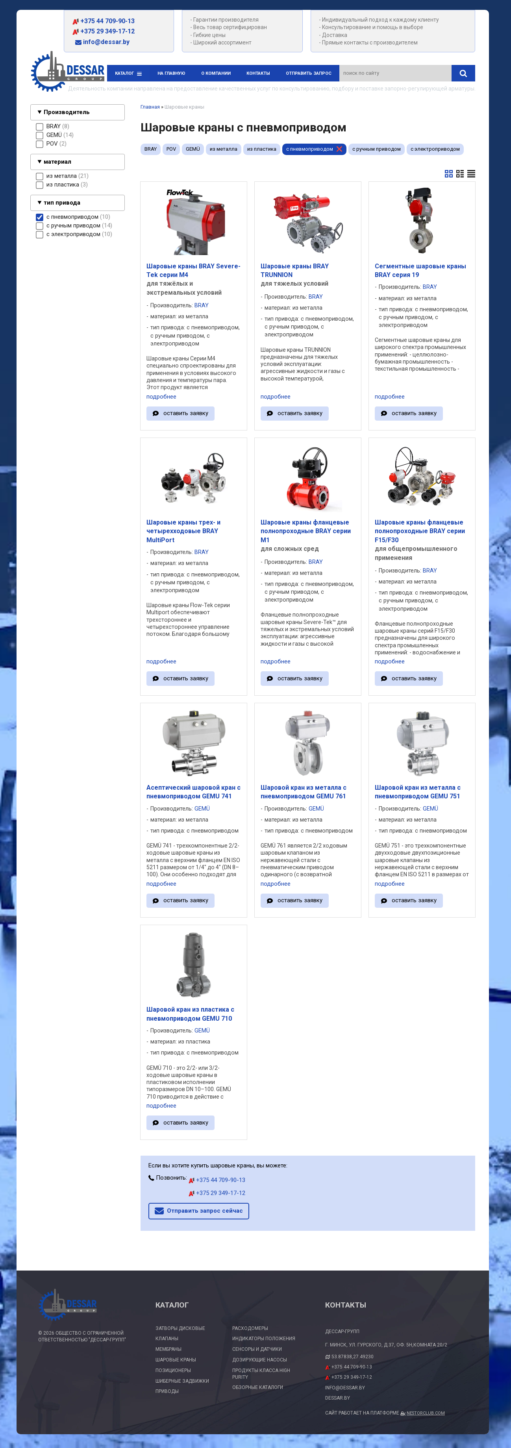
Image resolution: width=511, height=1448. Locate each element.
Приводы (167, 1391)
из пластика (261, 149)
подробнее (161, 396)
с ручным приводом (376, 149)
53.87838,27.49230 (352, 1356)
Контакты (258, 73)
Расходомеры (250, 1328)
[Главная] (67, 72)
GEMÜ (193, 149)
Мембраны (168, 1349)
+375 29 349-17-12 (103, 31)
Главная (150, 107)
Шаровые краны (176, 1360)
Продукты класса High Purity (261, 1374)
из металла (223, 149)
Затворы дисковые (180, 1328)
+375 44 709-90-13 (103, 21)
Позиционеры (173, 1370)
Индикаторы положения (263, 1338)
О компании (216, 73)
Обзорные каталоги (257, 1387)
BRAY (150, 149)
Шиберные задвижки (182, 1381)
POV (171, 149)
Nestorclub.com (426, 1413)
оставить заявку (185, 413)
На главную (171, 73)
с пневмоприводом (309, 149)
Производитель (67, 112)
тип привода (62, 202)
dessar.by (337, 1398)
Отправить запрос (308, 73)
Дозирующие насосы (259, 1360)
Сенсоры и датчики (257, 1349)
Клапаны (167, 1338)
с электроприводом (435, 149)
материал (57, 161)
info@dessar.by (102, 42)
